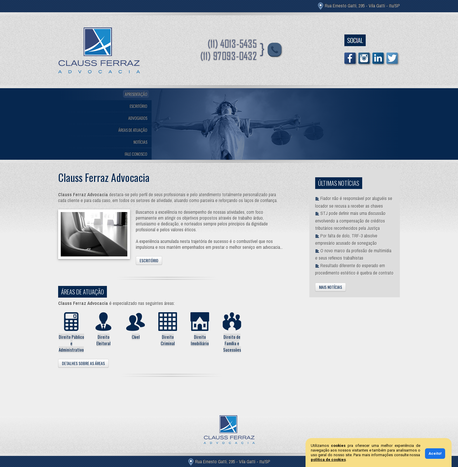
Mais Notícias (330, 287)
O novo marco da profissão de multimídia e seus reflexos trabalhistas (353, 254)
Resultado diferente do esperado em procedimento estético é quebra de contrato (354, 269)
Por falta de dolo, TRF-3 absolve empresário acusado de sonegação (346, 240)
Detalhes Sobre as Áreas (83, 363)
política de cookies (328, 459)
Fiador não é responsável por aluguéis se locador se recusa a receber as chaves (353, 202)
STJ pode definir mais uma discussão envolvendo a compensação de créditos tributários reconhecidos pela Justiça (350, 220)
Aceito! (435, 453)
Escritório (149, 260)
